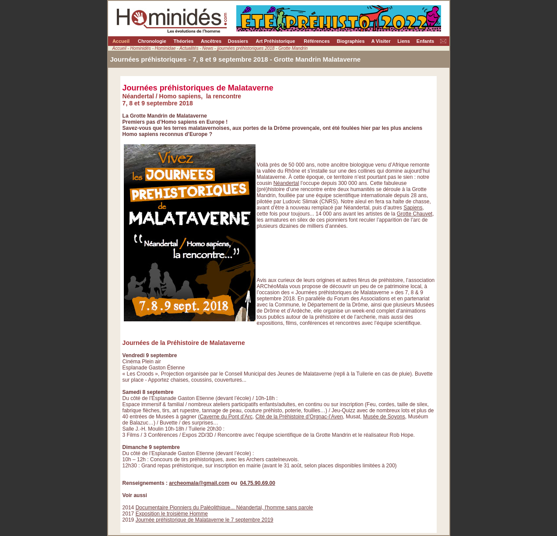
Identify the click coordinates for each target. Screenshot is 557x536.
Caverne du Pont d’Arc (226, 417)
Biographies (351, 41)
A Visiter (380, 41)
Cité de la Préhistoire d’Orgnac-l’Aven (299, 417)
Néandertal (286, 183)
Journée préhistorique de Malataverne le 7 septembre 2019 (204, 520)
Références (316, 41)
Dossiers (238, 41)
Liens (403, 41)
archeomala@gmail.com (199, 483)
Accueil (121, 41)
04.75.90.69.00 (257, 483)
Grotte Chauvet (414, 214)
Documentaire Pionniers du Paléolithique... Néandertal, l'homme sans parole (224, 508)
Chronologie (152, 41)
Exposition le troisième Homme (172, 514)
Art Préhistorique (275, 41)
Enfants (425, 41)
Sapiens (412, 208)
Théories (184, 41)
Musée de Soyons (384, 417)
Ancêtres (211, 41)
